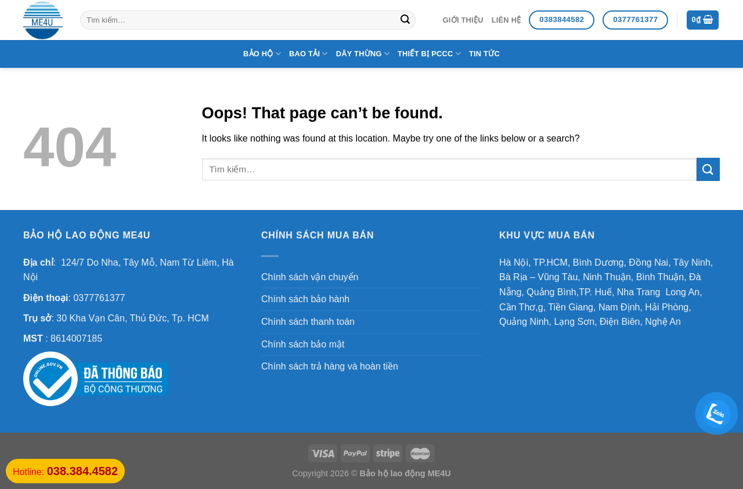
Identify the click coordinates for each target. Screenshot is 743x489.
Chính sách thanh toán (308, 322)
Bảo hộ (262, 53)
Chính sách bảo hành (305, 299)
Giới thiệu (463, 20)
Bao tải (308, 53)
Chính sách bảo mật (302, 344)
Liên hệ (506, 20)
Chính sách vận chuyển (309, 277)
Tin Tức (484, 53)
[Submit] (405, 20)
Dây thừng (362, 53)
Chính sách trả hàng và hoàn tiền (329, 366)
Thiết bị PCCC (429, 53)
